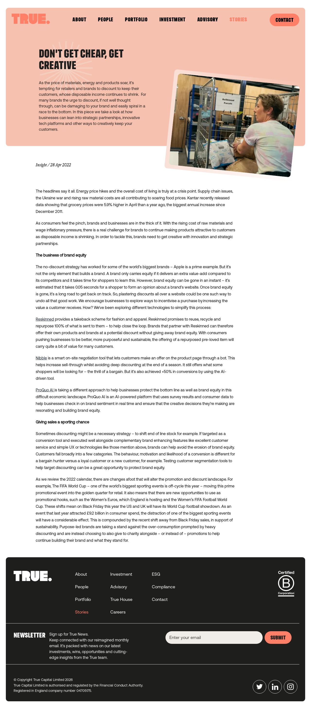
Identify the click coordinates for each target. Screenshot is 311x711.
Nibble (41, 358)
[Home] (31, 19)
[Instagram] (290, 687)
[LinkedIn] (275, 687)
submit (278, 638)
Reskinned (45, 319)
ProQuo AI (45, 390)
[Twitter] (259, 687)
